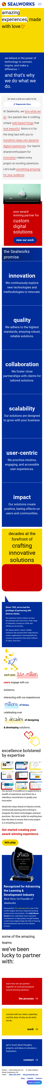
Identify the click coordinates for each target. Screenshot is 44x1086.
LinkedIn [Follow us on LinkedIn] (30, 1078)
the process (26, 998)
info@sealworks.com (30, 1075)
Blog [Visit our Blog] (23, 1078)
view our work (25, 240)
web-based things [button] (23, 123)
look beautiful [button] (11, 128)
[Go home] (18, 4)
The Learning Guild (21, 908)
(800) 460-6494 (14, 1075)
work (30, 1029)
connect (28, 1059)
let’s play (10, 842)
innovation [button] (9, 157)
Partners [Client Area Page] (39, 1078)
